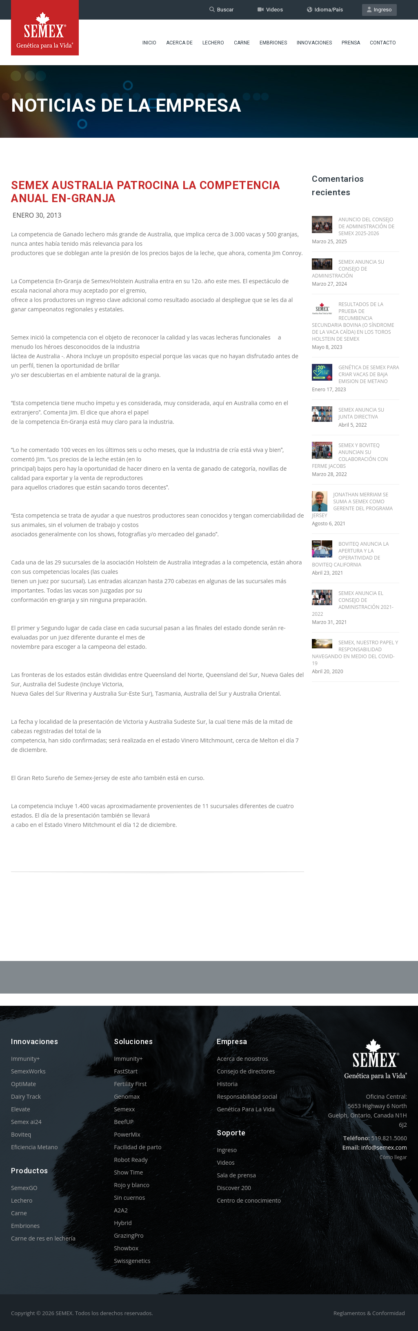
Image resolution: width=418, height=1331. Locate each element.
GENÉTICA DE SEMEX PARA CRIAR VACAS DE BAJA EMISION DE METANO (368, 374)
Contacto (383, 43)
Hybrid (123, 1223)
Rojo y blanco (131, 1185)
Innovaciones (314, 43)
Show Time (128, 1172)
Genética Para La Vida (245, 1109)
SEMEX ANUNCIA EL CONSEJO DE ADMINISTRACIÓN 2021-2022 (353, 603)
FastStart (126, 1071)
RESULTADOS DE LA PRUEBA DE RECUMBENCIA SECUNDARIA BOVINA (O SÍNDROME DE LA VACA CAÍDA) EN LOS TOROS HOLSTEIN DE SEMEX (353, 321)
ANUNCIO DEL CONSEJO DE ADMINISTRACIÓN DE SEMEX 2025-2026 (366, 226)
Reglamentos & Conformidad (369, 1313)
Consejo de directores (246, 1071)
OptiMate (23, 1084)
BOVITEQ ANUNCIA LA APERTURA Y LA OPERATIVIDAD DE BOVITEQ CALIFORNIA (350, 554)
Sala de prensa (236, 1175)
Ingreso (379, 10)
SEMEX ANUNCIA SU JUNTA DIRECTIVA (361, 413)
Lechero (213, 43)
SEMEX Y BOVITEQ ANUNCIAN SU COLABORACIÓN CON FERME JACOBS (350, 455)
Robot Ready (131, 1160)
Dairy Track (26, 1096)
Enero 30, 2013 (37, 215)
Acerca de (179, 43)
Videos (270, 10)
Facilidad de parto (137, 1147)
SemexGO (24, 1188)
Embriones (273, 43)
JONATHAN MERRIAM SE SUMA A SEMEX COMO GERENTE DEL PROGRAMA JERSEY (352, 505)
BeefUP (123, 1122)
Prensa (351, 43)
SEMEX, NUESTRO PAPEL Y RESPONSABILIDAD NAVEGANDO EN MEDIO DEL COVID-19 (355, 653)
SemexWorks (28, 1071)
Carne (242, 43)
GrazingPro (129, 1235)
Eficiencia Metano (34, 1147)
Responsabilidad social (247, 1096)
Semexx (124, 1109)
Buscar (221, 10)
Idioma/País (325, 10)
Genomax (127, 1096)
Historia (227, 1084)
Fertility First (130, 1084)
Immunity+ (25, 1058)
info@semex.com (384, 1147)
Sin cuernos (129, 1197)
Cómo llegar (393, 1157)
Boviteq (21, 1134)
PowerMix (127, 1134)
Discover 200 (234, 1188)
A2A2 (121, 1210)
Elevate (20, 1109)
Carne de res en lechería (43, 1238)
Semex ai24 (26, 1122)
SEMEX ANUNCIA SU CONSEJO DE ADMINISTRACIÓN (348, 268)
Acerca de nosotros (242, 1058)
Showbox (126, 1248)
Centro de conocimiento (249, 1200)
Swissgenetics (132, 1261)
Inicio (149, 43)
